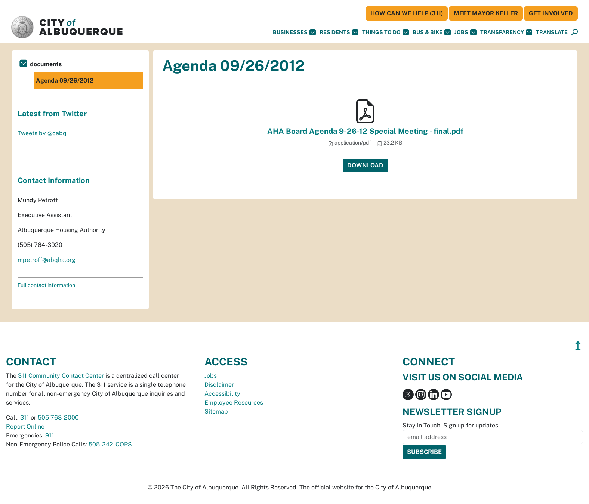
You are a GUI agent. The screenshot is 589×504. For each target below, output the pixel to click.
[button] (552, 32)
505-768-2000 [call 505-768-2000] (58, 417)
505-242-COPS (110, 444)
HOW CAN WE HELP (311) (406, 13)
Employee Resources (233, 402)
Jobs (465, 32)
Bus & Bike (432, 32)
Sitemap (216, 411)
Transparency (506, 32)
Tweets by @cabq (42, 133)
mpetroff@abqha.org (46, 259)
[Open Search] (574, 32)
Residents (339, 32)
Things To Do (385, 32)
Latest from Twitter (52, 113)
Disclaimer (219, 384)
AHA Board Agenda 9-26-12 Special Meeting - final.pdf (365, 131)
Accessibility (222, 393)
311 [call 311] (24, 417)
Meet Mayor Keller (486, 13)
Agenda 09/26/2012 (64, 80)
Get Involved (551, 13)
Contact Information (54, 180)
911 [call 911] (49, 435)
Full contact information (46, 285)
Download (365, 165)
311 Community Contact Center (61, 375)
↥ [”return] (578, 346)
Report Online (25, 426)
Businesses (294, 32)
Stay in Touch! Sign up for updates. (451, 425)
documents (46, 64)
